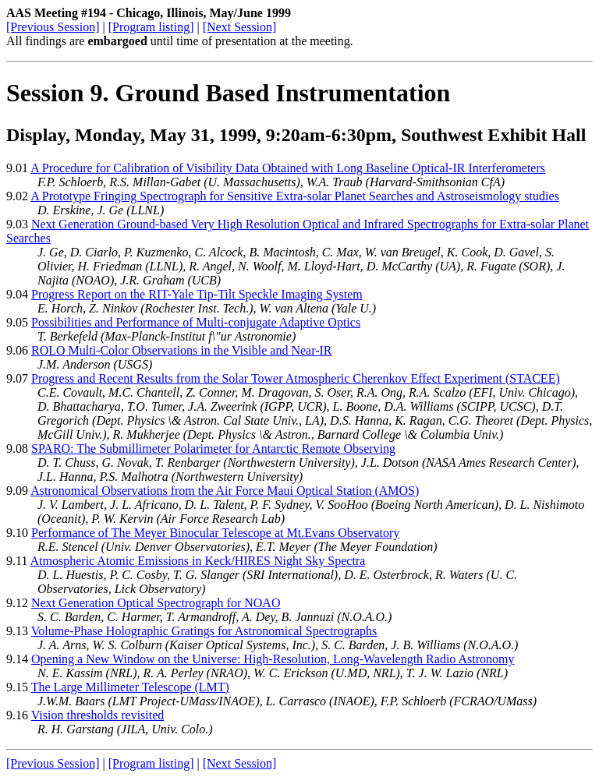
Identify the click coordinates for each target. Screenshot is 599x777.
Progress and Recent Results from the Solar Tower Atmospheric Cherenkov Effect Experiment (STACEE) (295, 378)
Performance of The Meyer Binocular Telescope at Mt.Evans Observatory (215, 532)
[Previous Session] (53, 27)
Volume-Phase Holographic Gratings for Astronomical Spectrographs (204, 630)
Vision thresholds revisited (98, 715)
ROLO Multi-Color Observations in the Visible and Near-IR (181, 350)
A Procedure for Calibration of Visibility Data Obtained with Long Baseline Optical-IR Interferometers (287, 168)
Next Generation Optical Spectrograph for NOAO (155, 602)
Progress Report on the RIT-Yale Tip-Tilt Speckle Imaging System (197, 294)
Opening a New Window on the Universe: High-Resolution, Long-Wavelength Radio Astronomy (272, 659)
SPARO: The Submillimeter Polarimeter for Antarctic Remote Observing (213, 448)
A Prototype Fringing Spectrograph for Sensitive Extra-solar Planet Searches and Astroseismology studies (294, 196)
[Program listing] (151, 27)
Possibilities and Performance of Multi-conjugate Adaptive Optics (195, 322)
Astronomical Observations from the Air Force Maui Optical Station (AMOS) (224, 490)
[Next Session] (240, 27)
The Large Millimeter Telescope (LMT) (130, 687)
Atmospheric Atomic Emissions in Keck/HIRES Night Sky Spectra (198, 560)
